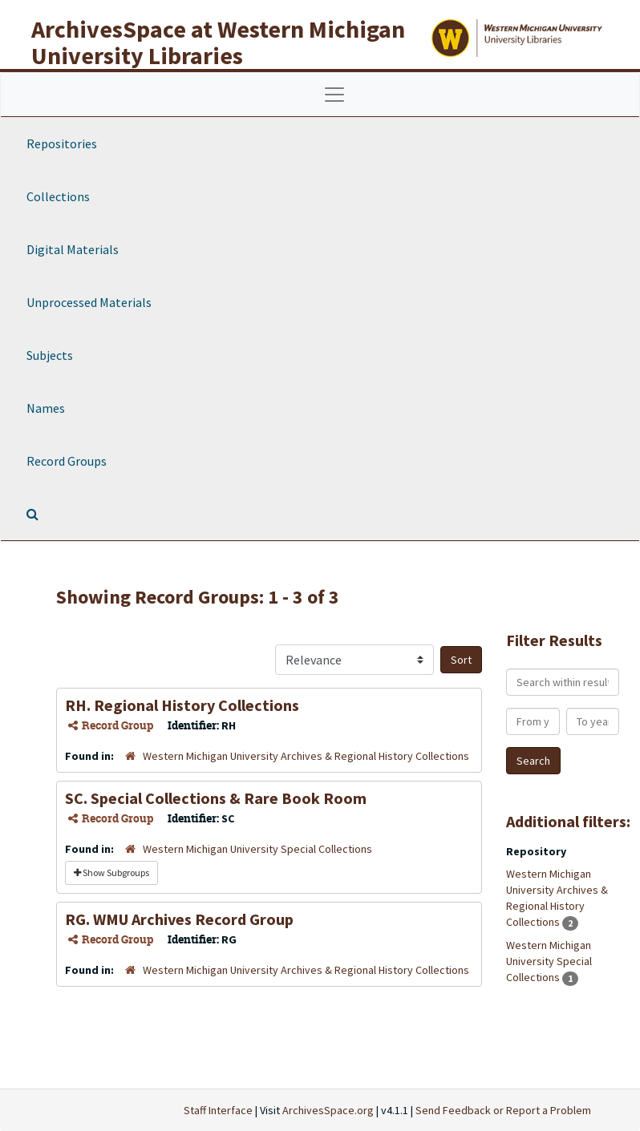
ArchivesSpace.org (328, 1110)
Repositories (61, 143)
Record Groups (66, 461)
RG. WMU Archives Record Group (179, 919)
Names (45, 408)
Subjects (49, 355)
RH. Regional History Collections (182, 705)
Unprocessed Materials (89, 302)
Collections (58, 196)
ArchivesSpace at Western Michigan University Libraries (218, 42)
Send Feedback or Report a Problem (503, 1110)
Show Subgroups (111, 872)
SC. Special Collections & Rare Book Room (216, 798)
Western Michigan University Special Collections (257, 849)
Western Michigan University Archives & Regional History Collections (306, 756)
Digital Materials (72, 249)
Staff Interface (218, 1110)
